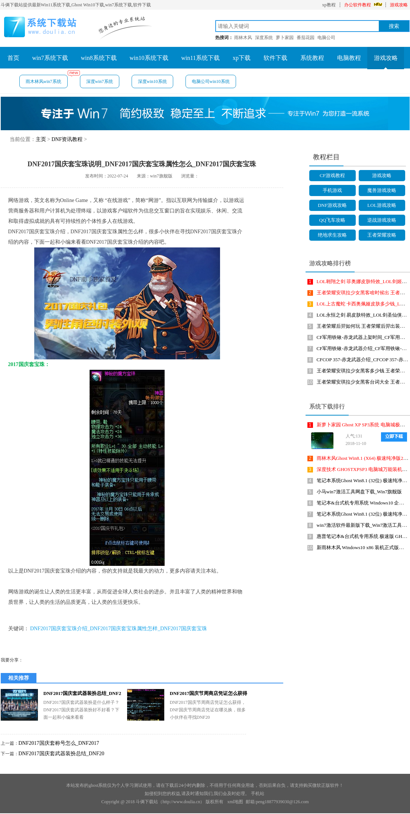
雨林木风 (243, 37)
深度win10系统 (152, 81)
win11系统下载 (200, 58)
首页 (13, 58)
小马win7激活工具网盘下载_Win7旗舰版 (359, 491)
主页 (41, 139)
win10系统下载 (149, 58)
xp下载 (242, 58)
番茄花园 (305, 37)
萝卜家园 (285, 37)
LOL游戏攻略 (381, 205)
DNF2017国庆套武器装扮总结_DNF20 (61, 753)
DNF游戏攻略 (332, 205)
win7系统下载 (50, 58)
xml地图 (235, 801)
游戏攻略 (399, 4)
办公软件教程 (357, 4)
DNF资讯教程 (67, 139)
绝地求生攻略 (332, 235)
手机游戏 (332, 190)
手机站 (257, 793)
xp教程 (329, 4)
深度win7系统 (99, 81)
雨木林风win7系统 (47, 79)
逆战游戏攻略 (381, 220)
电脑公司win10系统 (211, 81)
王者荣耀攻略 (381, 235)
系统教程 (312, 58)
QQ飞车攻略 (332, 220)
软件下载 (275, 58)
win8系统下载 (99, 58)
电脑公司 (326, 37)
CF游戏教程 (332, 175)
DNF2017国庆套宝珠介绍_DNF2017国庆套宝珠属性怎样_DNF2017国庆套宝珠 (118, 628)
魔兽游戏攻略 (381, 190)
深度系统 (264, 37)
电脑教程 (349, 58)
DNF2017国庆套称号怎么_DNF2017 (59, 743)
